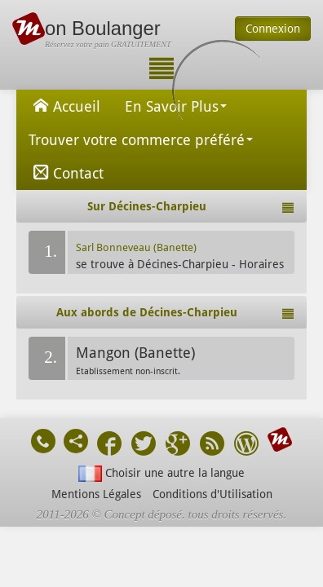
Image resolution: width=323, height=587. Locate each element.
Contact (66, 172)
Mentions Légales (96, 494)
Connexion (273, 28)
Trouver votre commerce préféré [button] (141, 139)
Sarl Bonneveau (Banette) (136, 247)
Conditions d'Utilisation (212, 494)
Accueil (64, 105)
